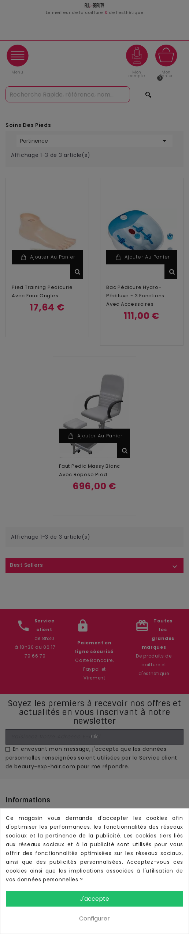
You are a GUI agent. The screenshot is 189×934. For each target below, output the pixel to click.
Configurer (94, 918)
